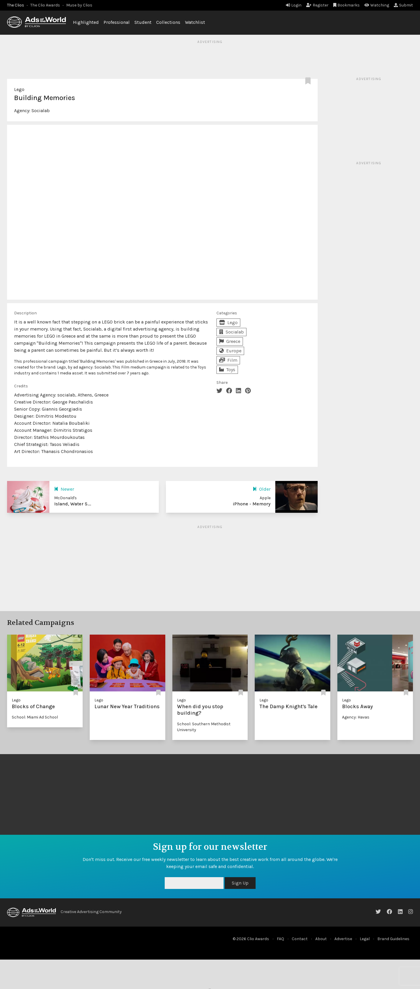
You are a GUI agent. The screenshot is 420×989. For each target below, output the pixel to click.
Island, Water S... (72, 504)
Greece (229, 341)
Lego (19, 89)
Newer (64, 489)
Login (293, 5)
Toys (227, 369)
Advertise (343, 938)
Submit (403, 5)
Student (142, 22)
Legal (365, 938)
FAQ (280, 938)
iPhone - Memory (252, 504)
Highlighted (86, 22)
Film (228, 360)
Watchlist (195, 22)
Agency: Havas (355, 717)
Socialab (40, 110)
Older (262, 489)
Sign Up (240, 883)
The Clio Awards (45, 5)
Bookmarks (346, 5)
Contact (300, 938)
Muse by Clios (79, 5)
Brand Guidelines (393, 938)
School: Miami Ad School (35, 717)
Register (317, 5)
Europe (230, 351)
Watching (376, 5)
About (321, 938)
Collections (168, 22)
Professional (117, 22)
